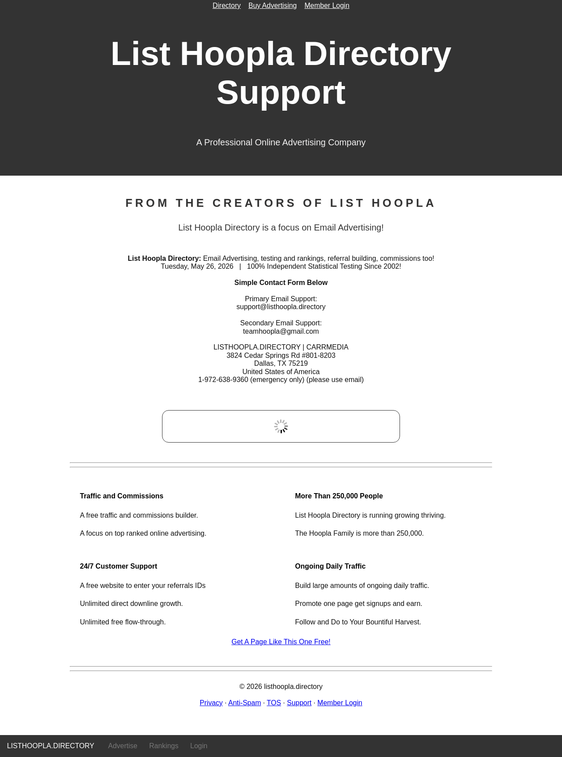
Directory (227, 5)
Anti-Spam (244, 703)
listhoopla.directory (50, 746)
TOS (274, 703)
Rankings (164, 746)
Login (198, 746)
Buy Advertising (273, 5)
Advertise (122, 746)
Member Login (327, 5)
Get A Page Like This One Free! (281, 641)
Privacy (211, 703)
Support (299, 703)
